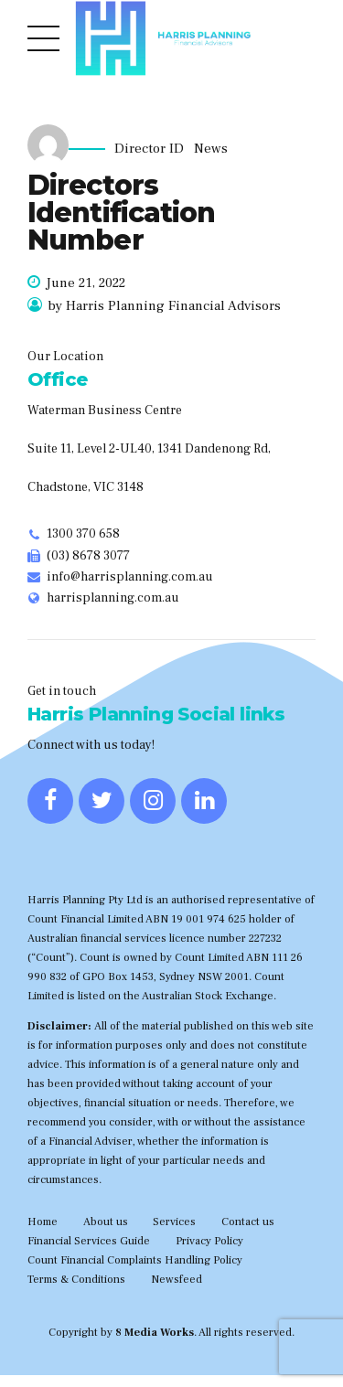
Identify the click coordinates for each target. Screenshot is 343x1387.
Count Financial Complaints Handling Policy (134, 1260)
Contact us (247, 1221)
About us (105, 1221)
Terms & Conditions (76, 1279)
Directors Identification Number (121, 212)
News (211, 149)
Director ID (149, 149)
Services (174, 1221)
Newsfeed (176, 1279)
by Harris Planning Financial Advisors (164, 306)
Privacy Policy (209, 1240)
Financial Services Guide (88, 1240)
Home (42, 1221)
